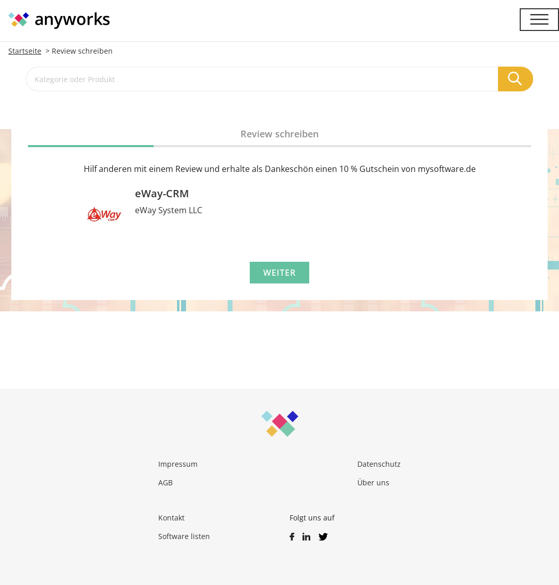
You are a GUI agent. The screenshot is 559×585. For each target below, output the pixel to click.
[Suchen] (515, 79)
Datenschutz (379, 464)
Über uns (373, 482)
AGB (165, 482)
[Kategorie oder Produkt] (262, 79)
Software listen (184, 536)
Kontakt (171, 518)
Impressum (178, 464)
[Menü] (539, 19)
